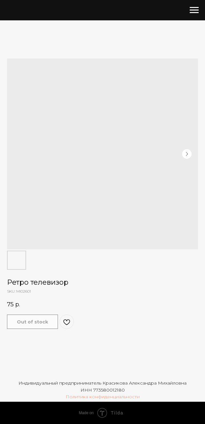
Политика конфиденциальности (103, 397)
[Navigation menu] (194, 10)
